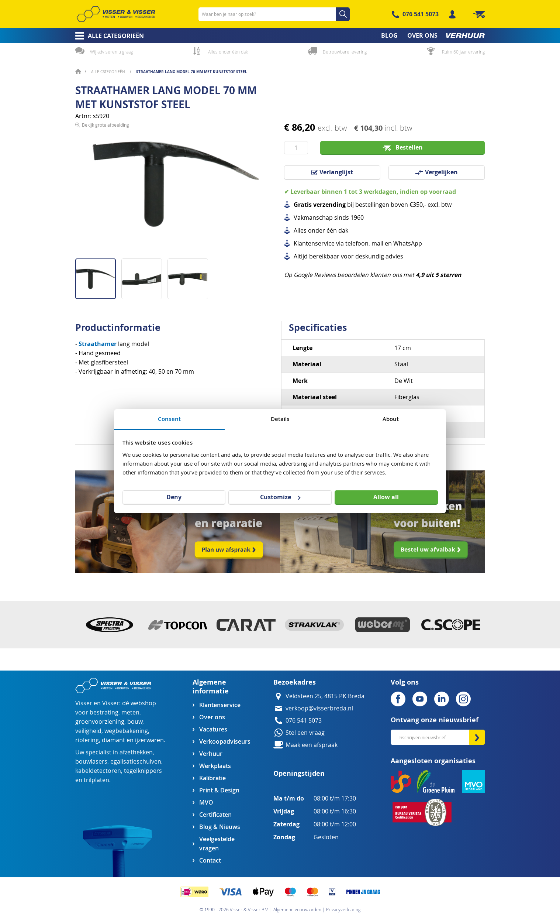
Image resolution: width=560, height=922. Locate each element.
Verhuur (210, 754)
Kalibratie (212, 778)
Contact (210, 860)
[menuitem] (107, 35)
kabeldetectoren (98, 771)
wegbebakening (126, 731)
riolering (87, 740)
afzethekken (136, 752)
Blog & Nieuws (219, 827)
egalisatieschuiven (135, 761)
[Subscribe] (477, 737)
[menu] (280, 35)
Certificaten (215, 815)
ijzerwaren (149, 740)
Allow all (386, 497)
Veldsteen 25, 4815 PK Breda (325, 696)
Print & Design (219, 790)
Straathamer (98, 344)
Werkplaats (215, 766)
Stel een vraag (305, 733)
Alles (300, 230)
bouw (134, 722)
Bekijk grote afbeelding (105, 253)
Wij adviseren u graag (111, 52)
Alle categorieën (108, 71)
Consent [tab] (169, 419)
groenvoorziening (99, 722)
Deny (174, 497)
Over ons (212, 717)
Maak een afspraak (312, 745)
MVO (206, 802)
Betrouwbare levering (345, 52)
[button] (144, 276)
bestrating (104, 712)
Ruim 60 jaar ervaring (463, 52)
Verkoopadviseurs (224, 742)
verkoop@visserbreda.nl (319, 708)
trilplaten (96, 780)
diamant (113, 740)
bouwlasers (91, 761)
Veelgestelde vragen (217, 843)
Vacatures (213, 729)
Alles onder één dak (228, 52)
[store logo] (115, 14)
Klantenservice (220, 705)
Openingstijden (299, 773)
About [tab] (391, 419)
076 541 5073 (420, 14)
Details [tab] (280, 419)
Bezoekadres (294, 682)
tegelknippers (143, 771)
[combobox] (274, 14)
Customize (280, 497)
